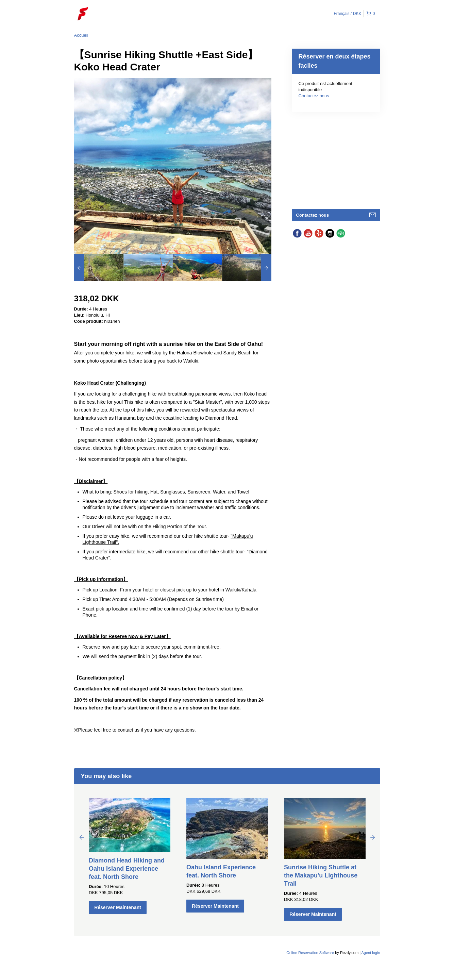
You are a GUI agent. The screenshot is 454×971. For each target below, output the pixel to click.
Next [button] (372, 837)
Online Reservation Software (310, 953)
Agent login (370, 953)
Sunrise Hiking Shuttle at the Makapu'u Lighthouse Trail (320, 875)
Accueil (81, 35)
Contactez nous (314, 95)
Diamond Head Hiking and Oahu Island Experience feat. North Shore (127, 868)
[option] (98, 267)
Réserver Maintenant (117, 907)
